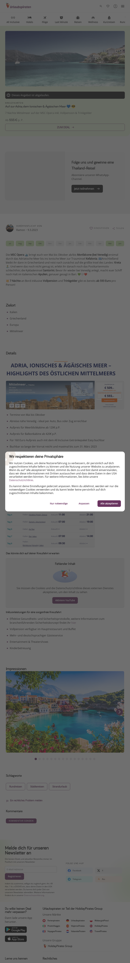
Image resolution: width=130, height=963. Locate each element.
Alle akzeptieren (109, 503)
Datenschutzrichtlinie (21, 480)
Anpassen (84, 503)
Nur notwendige (59, 503)
